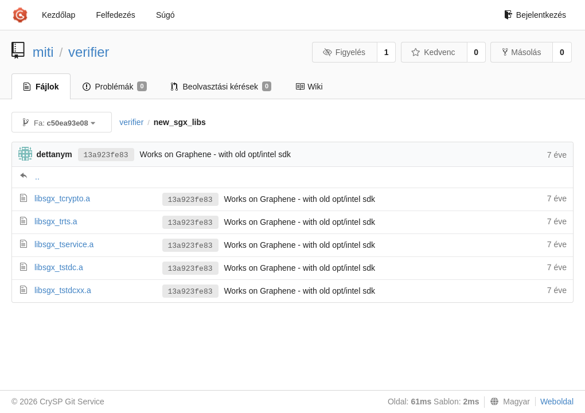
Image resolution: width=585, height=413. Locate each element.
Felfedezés (115, 15)
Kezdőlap (58, 15)
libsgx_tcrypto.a (62, 198)
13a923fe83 (106, 155)
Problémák (114, 86)
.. (37, 176)
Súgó (165, 15)
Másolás (521, 52)
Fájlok (41, 86)
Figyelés (343, 52)
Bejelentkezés (535, 15)
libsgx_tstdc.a (58, 267)
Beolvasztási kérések (221, 86)
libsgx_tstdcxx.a (62, 290)
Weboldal (557, 401)
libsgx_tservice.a (64, 244)
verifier (88, 52)
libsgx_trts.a (55, 221)
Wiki (308, 86)
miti (43, 52)
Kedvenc (433, 52)
